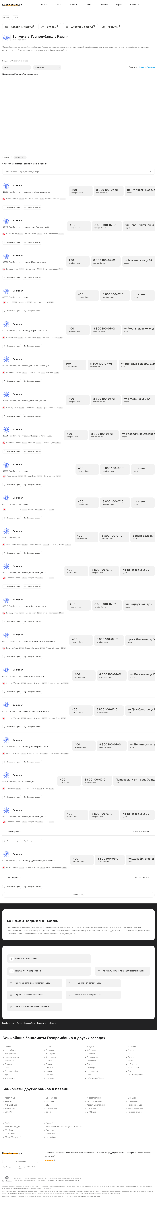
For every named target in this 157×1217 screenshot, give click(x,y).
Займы (89, 5)
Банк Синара (51, 1104)
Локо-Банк (91, 1114)
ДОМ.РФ (8, 1118)
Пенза (130, 1059)
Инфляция (134, 5)
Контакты (60, 1158)
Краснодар (51, 1063)
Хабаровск (91, 1056)
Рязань (90, 1081)
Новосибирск (10, 1056)
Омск (7, 1073)
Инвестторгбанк (94, 1104)
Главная (44, 5)
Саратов (49, 1066)
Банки (59, 5)
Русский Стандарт (13, 1132)
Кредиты (74, 5)
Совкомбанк (10, 1139)
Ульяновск (50, 1084)
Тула (129, 1077)
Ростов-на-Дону (12, 1077)
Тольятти (49, 1073)
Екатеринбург (11, 1059)
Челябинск (9, 1066)
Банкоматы (41, 1029)
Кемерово (132, 1052)
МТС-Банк (91, 1118)
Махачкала (91, 1066)
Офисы (16, 18)
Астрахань (132, 1056)
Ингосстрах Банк (94, 1107)
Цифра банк (51, 1143)
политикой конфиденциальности (89, 1203)
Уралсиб (49, 1129)
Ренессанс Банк (135, 1118)
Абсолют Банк (11, 1104)
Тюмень (49, 1070)
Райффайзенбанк (135, 1114)
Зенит (48, 1118)
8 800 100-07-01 (107, 191)
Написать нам (21, 1167)
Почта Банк (133, 1107)
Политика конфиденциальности (110, 1158)
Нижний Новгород (13, 1063)
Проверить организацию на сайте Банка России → (64, 1186)
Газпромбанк (29, 1029)
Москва (8, 1052)
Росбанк (8, 1129)
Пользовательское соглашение (80, 1158)
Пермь (48, 1052)
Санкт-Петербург (135, 1081)
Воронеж (50, 1056)
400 (74, 191)
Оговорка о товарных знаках (138, 1158)
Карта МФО (50, 1162)
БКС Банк (50, 1107)
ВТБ (47, 1111)
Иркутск (90, 1052)
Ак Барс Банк (11, 1111)
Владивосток (92, 1063)
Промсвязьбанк (135, 1111)
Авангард (9, 1107)
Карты (119, 5)
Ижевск (49, 1077)
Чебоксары (133, 1070)
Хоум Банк (50, 1139)
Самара (8, 1070)
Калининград (133, 1073)
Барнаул (49, 1081)
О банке (7, 18)
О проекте (49, 1158)
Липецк (131, 1063)
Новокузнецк (92, 1077)
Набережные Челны (95, 1084)
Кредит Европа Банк (96, 1111)
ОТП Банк (132, 1104)
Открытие (50, 1136)
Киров (130, 1066)
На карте (142, 68)
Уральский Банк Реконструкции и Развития (64, 1132)
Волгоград (50, 1059)
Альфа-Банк (10, 1114)
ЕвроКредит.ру (8, 1029)
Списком (151, 68)
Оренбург (91, 1073)
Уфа (6, 1081)
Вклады (104, 5)
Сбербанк (9, 1136)
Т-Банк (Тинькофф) (13, 1143)
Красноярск (10, 1084)
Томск (89, 1070)
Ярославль (91, 1059)
